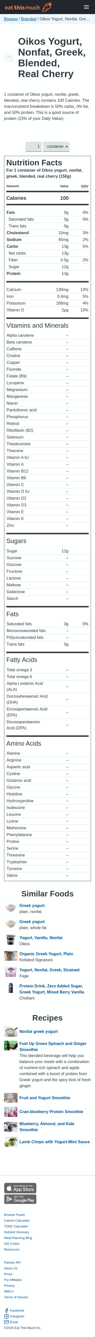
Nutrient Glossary (16, 1232)
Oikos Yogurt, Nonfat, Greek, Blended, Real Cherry (52, 57)
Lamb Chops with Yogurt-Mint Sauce (55, 1142)
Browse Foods (14, 1214)
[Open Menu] (86, 7)
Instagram (14, 1316)
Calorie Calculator (17, 1220)
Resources (12, 1249)
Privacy (9, 1285)
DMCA (9, 1291)
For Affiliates (13, 1280)
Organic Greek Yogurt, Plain (46, 954)
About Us (10, 1268)
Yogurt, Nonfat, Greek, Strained (50, 970)
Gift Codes (11, 1243)
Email (11, 1321)
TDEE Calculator (16, 1226)
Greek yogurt (32, 905)
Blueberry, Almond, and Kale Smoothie (47, 1127)
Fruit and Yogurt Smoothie (45, 1098)
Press (8, 1274)
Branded (28, 19)
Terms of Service (16, 1297)
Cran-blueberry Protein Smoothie (51, 1112)
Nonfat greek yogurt (39, 1032)
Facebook (14, 1310)
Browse (10, 19)
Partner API (12, 1262)
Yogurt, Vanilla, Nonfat (41, 938)
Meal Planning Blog (18, 1237)
